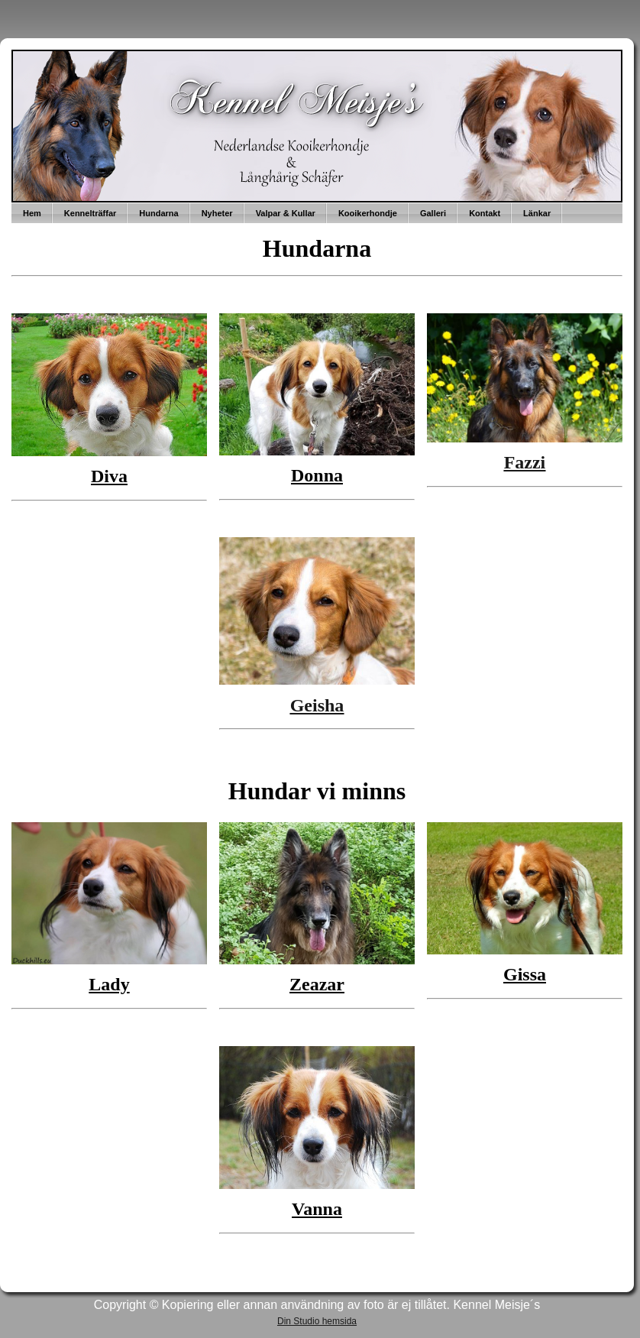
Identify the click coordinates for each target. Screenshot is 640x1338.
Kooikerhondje (367, 213)
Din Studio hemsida (317, 1321)
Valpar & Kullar (285, 213)
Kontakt (484, 213)
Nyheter (217, 213)
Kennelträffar (90, 213)
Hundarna (158, 213)
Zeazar (316, 984)
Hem (32, 213)
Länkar (537, 213)
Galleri (433, 213)
